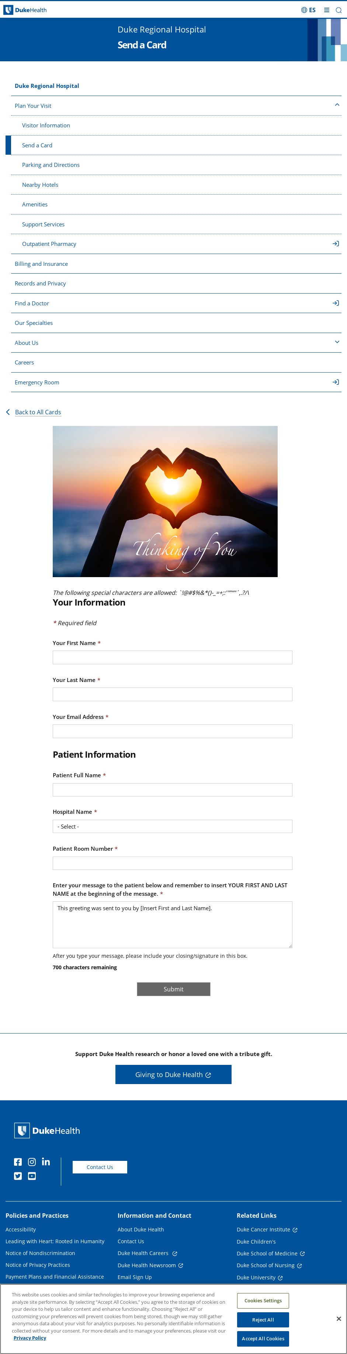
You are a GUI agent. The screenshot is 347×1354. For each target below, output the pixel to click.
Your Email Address (78, 716)
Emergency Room (177, 382)
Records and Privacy (40, 283)
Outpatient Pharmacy (180, 243)
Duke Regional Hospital (47, 85)
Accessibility (21, 1229)
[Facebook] (19, 1163)
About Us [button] (177, 342)
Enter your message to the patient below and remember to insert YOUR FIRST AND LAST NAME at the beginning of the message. (170, 889)
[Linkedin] (47, 1163)
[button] (339, 10)
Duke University (256, 1277)
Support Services (43, 224)
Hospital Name (72, 811)
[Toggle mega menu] (327, 10)
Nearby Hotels (40, 184)
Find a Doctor (177, 303)
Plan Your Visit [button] (177, 105)
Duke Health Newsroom (147, 1265)
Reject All (263, 1319)
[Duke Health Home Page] (48, 1130)
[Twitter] (19, 1177)
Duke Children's (256, 1241)
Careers (24, 362)
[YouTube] (33, 1177)
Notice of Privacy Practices (38, 1264)
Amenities (35, 204)
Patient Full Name (77, 775)
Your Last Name (74, 679)
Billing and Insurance (41, 263)
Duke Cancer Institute (263, 1229)
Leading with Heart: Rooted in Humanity (55, 1241)
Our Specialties (34, 322)
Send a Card (37, 145)
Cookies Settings (263, 1300)
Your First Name (74, 643)
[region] (173, 1319)
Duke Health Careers (144, 1253)
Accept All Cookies (263, 1338)
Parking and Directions (51, 164)
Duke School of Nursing (266, 1265)
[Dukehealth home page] (43, 10)
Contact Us (100, 1166)
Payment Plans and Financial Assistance (55, 1276)
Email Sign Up (135, 1277)
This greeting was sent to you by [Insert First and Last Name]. (172, 924)
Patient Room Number (83, 848)
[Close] (339, 1319)
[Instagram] (33, 1163)
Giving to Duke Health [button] (169, 1074)
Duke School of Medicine (267, 1253)
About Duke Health (141, 1229)
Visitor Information (46, 125)
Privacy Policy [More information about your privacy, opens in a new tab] (30, 1337)
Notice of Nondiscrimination (40, 1253)
